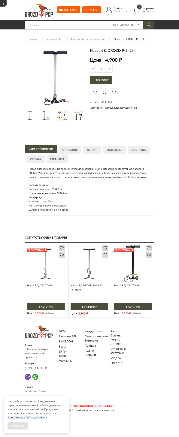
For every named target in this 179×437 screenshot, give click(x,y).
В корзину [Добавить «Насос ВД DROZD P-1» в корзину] (133, 306)
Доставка (139, 150)
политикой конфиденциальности (27, 417)
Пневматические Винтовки (96, 338)
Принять (17, 425)
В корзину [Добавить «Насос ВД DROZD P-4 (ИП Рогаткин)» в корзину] (89, 306)
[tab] (41, 149)
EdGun (63, 331)
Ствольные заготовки (118, 350)
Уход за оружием (117, 360)
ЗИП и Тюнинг (64, 353)
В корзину (101, 80)
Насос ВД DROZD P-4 (40, 285)
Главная (32, 39)
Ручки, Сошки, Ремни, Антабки (116, 337)
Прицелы (90, 345)
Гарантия (57, 159)
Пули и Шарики (90, 352)
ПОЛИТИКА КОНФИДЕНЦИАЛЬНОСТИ (89, 405)
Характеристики (41, 149)
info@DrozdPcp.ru (35, 391)
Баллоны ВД (67, 336)
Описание (70, 150)
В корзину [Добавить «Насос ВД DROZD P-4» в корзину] (45, 306)
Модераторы (93, 331)
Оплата (35, 159)
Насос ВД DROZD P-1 (127, 285)
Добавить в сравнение (104, 92)
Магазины (65, 360)
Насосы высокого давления (88, 39)
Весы (62, 346)
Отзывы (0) (115, 150)
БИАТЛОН (66, 341)
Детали (92, 150)
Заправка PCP (54, 39)
